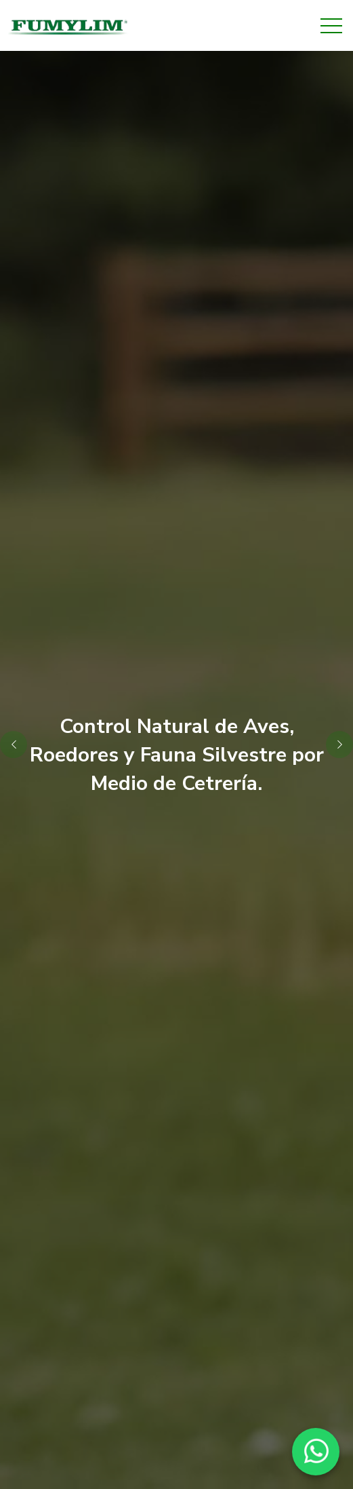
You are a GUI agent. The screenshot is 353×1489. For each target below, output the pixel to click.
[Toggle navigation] (331, 25)
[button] (339, 744)
